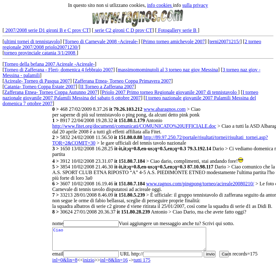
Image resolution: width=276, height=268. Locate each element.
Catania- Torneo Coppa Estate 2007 (40, 86)
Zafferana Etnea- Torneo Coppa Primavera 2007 (123, 81)
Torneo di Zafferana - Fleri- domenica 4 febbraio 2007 (58, 69)
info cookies (160, 5)
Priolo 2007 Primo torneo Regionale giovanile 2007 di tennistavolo (170, 92)
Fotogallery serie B (177, 30)
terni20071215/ (224, 41)
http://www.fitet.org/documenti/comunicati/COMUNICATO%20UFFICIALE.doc (134, 126)
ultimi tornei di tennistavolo (32, 41)
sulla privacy (195, 5)
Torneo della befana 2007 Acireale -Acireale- (49, 64)
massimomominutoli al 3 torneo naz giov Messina (168, 69)
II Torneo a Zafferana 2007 (107, 86)
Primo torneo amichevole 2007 (174, 41)
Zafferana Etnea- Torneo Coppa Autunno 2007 (50, 92)
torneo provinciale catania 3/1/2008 (40, 52)
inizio (88, 260)
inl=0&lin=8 (64, 260)
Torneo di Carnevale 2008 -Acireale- (101, 41)
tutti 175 (141, 260)
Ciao (129, 239)
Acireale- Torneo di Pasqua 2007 (37, 81)
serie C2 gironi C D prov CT (123, 30)
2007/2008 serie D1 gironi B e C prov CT (46, 30)
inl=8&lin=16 (114, 260)
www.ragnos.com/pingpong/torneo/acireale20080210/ (200, 183)
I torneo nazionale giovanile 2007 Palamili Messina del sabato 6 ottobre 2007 (130, 95)
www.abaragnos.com (165, 109)
